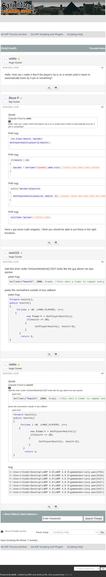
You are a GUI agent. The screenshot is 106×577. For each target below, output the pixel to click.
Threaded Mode (97, 48)
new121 (14, 252)
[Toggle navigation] (99, 5)
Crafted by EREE (24, 575)
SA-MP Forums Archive (14, 34)
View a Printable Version (15, 531)
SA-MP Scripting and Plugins (47, 34)
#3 (102, 262)
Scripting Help (75, 34)
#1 (102, 67)
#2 (102, 107)
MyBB (13, 575)
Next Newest (28, 514)
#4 (102, 373)
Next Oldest (12, 514)
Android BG (42, 575)
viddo (13, 58)
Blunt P (14, 98)
